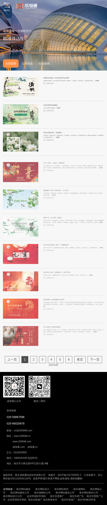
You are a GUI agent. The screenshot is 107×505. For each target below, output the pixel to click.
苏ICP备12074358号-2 (69, 475)
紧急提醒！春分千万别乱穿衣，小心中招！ (56, 195)
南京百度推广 (57, 496)
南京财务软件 (50, 499)
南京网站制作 (61, 489)
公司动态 (27, 63)
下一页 (95, 364)
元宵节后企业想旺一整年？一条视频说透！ (56, 250)
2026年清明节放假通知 (50, 107)
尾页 (80, 364)
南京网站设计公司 (12, 496)
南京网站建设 (23, 489)
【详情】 (97, 82)
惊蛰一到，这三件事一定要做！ (53, 223)
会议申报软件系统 (36, 496)
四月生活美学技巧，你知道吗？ (53, 134)
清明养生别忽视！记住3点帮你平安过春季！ (56, 80)
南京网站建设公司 (19, 492)
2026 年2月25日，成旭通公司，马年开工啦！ (57, 277)
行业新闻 (44, 63)
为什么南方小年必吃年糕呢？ (52, 332)
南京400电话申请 (87, 499)
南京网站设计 (42, 489)
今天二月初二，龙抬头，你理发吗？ (54, 168)
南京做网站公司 (42, 492)
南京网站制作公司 (88, 492)
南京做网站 (79, 489)
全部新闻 (10, 63)
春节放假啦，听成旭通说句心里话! (53, 305)
